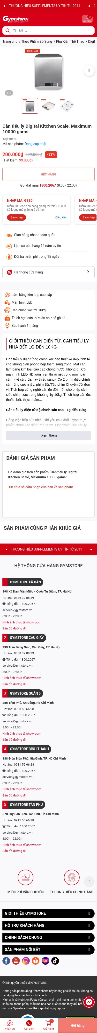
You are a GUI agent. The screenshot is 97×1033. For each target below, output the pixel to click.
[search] (7, 30)
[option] (48, 70)
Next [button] (89, 70)
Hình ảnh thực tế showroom (21, 622)
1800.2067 (47, 185)
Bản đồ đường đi (14, 628)
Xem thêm (49, 435)
